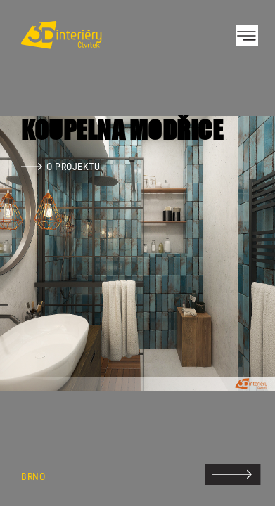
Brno (33, 477)
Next (240, 253)
